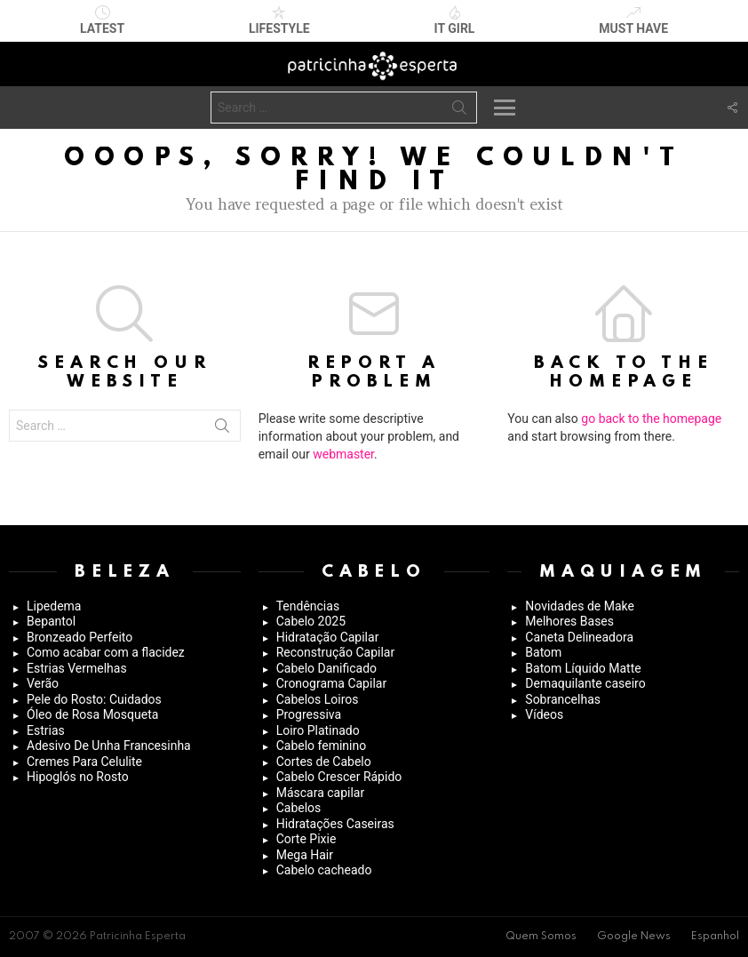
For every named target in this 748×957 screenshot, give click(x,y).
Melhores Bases (569, 621)
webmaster (343, 454)
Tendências (307, 606)
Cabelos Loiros (317, 699)
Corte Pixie (306, 839)
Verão (43, 683)
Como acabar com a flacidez (106, 652)
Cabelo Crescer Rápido (339, 777)
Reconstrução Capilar (335, 652)
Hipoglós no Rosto (78, 777)
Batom (543, 652)
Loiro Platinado (318, 730)
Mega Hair (304, 855)
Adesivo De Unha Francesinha (109, 745)
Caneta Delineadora (579, 637)
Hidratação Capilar (327, 637)
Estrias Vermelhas (77, 668)
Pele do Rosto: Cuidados (94, 699)
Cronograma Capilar (331, 683)
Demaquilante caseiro (585, 683)
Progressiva (308, 714)
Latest (102, 20)
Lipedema (54, 606)
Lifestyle (279, 20)
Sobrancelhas (563, 699)
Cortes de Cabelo (323, 761)
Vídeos (544, 714)
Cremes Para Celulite (84, 761)
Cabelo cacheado (324, 870)
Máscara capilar (320, 793)
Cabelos (299, 808)
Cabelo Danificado (326, 668)
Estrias (46, 730)
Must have (633, 20)
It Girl (454, 20)
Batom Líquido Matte (583, 668)
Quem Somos (541, 936)
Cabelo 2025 (311, 621)
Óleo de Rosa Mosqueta (92, 714)
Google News (634, 936)
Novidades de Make (579, 606)
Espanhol (715, 936)
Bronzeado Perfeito (79, 637)
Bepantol (51, 621)
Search (459, 111)
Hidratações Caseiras (335, 824)
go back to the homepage (651, 418)
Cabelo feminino (321, 745)
